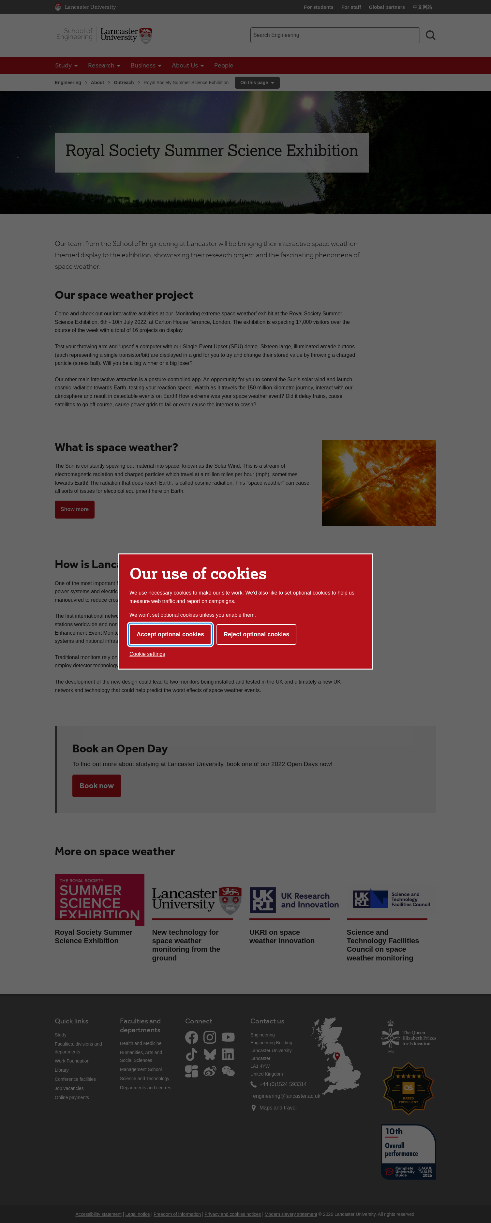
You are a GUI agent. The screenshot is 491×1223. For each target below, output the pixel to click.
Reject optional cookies (256, 634)
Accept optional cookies (170, 634)
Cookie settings (147, 654)
